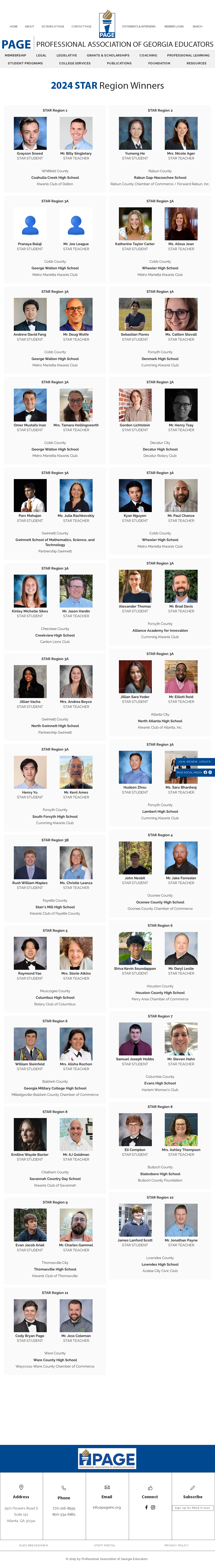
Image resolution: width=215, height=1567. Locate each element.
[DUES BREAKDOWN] (34, 1545)
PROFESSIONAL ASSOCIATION (84, 45)
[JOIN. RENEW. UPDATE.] (195, 762)
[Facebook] (205, 772)
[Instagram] (210, 772)
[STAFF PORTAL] (105, 1545)
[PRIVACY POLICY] (177, 1545)
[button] (199, 26)
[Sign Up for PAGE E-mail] (193, 1508)
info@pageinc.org (107, 1507)
